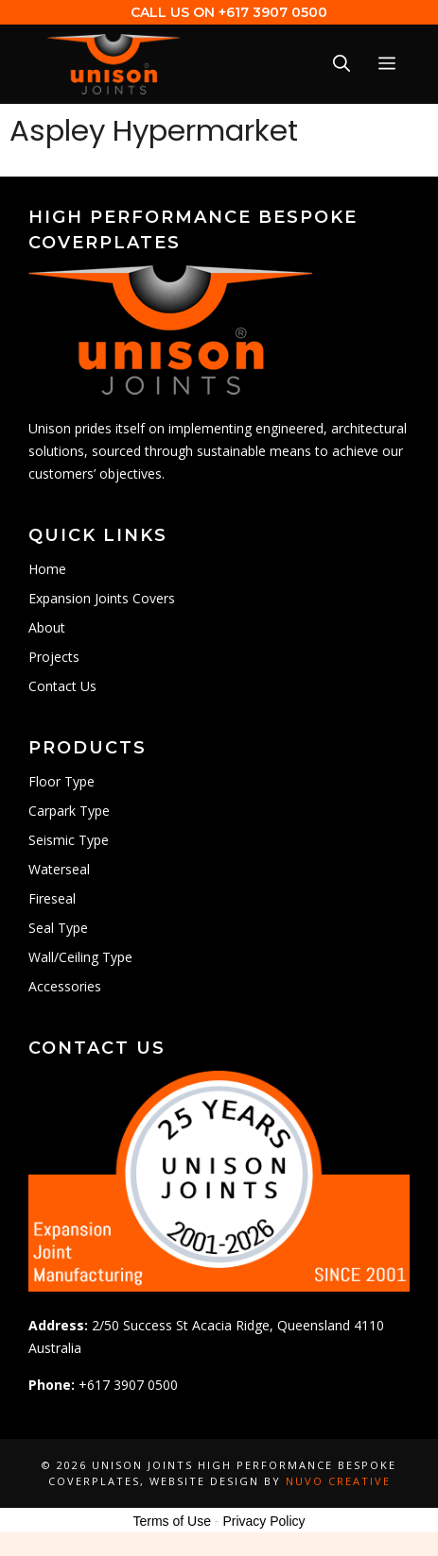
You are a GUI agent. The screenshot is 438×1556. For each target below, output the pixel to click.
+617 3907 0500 (273, 12)
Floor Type (61, 781)
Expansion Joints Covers (101, 598)
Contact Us (62, 686)
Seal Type (58, 928)
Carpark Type (69, 811)
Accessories (64, 986)
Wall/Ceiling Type (80, 957)
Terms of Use (171, 1521)
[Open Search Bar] (341, 64)
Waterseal (59, 869)
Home (47, 569)
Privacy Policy (263, 1521)
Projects (53, 657)
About (46, 627)
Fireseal (52, 898)
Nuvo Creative (338, 1481)
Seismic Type (68, 840)
